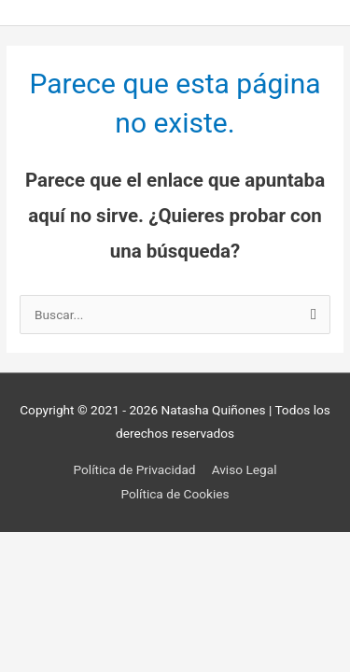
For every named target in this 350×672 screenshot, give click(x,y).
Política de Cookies (174, 493)
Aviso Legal (244, 469)
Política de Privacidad (135, 469)
